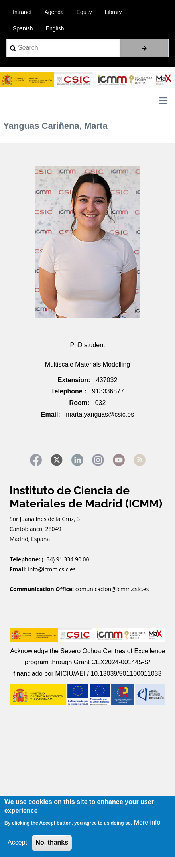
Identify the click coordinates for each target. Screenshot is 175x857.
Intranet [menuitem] (22, 12)
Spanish (23, 28)
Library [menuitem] (113, 12)
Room (78, 402)
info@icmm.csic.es (52, 569)
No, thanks (51, 842)
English (55, 28)
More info (147, 822)
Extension (73, 380)
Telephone (67, 391)
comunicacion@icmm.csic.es (112, 589)
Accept (17, 842)
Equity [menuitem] (84, 12)
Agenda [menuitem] (53, 12)
